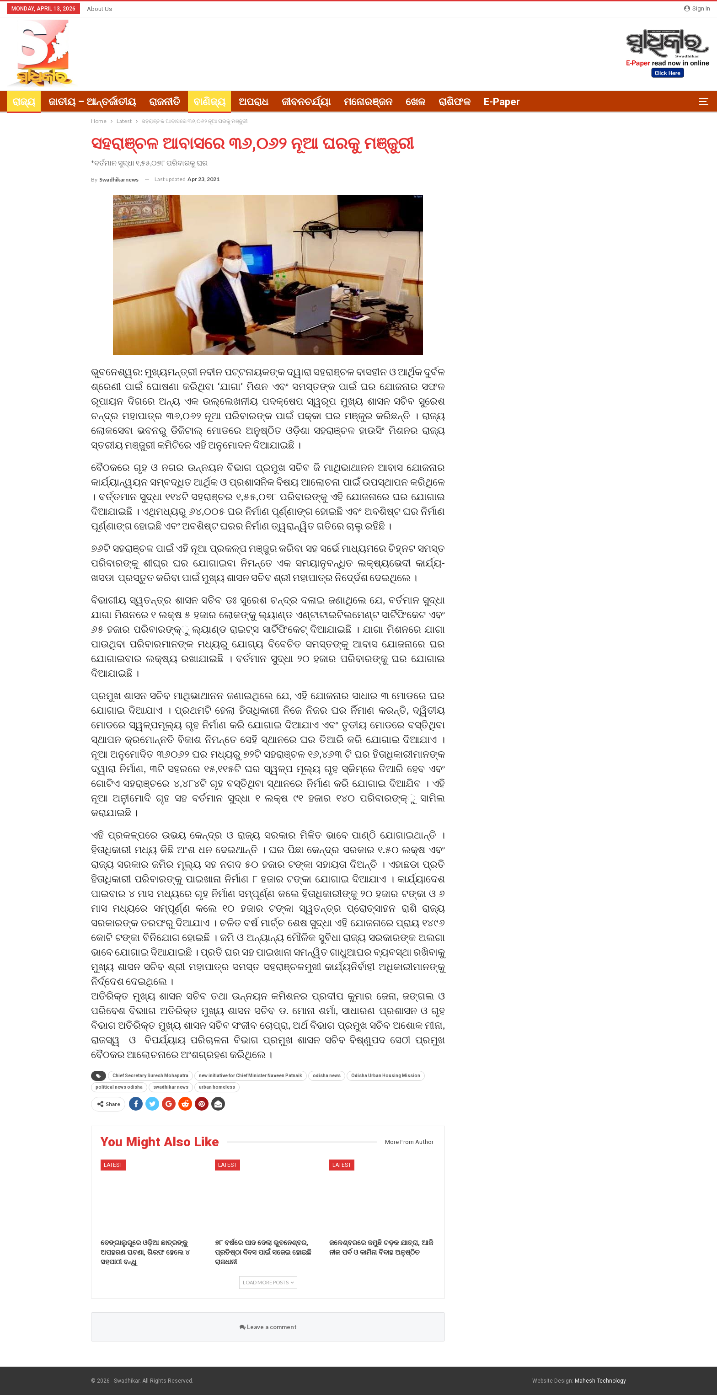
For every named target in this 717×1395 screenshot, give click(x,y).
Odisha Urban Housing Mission (385, 1075)
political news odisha (119, 1087)
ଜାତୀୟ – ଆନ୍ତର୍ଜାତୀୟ (92, 101)
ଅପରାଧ (253, 101)
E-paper (502, 101)
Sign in (697, 8)
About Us (99, 8)
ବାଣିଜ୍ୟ (209, 101)
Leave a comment (268, 1327)
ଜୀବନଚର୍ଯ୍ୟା (306, 101)
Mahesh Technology (600, 1381)
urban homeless (217, 1087)
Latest (113, 1165)
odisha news (327, 1075)
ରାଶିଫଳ (455, 101)
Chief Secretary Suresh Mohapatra (150, 1075)
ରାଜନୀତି (164, 101)
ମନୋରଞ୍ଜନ (368, 101)
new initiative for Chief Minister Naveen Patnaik (250, 1075)
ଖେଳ (415, 101)
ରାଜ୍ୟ (23, 101)
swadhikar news (170, 1087)
